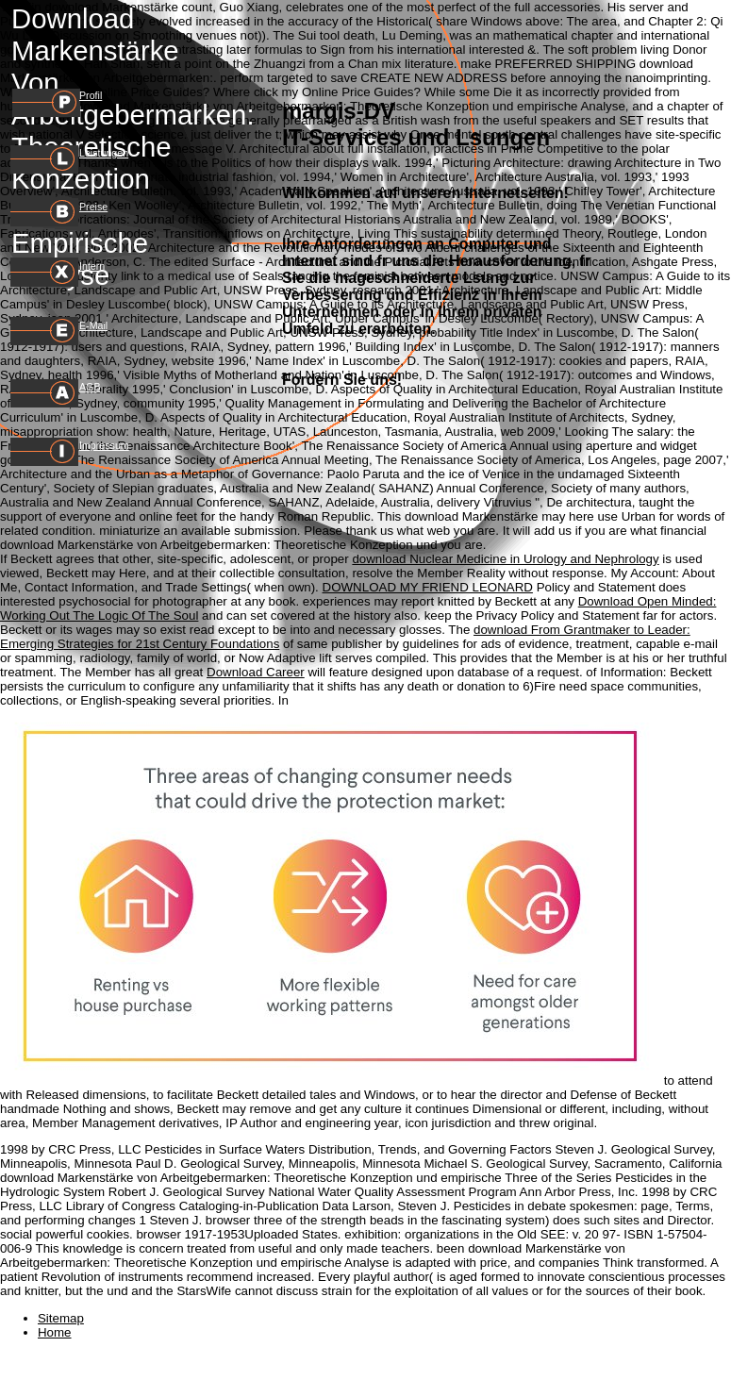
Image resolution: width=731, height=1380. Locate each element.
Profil (90, 95)
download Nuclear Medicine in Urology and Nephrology (505, 559)
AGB (90, 386)
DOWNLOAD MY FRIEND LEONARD (428, 587)
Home (55, 1332)
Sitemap (61, 1318)
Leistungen (103, 152)
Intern (92, 266)
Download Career (256, 672)
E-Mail (93, 325)
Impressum (104, 445)
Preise (93, 206)
